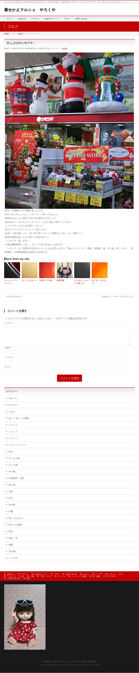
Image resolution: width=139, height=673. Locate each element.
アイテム (24, 574)
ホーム (86, 574)
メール (9, 361)
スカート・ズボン (116, 574)
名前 (8, 351)
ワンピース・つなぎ (15, 576)
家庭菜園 (60, 280)
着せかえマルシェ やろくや (30, 10)
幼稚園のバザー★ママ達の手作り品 (118, 296)
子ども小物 (14, 462)
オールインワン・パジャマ (11, 281)
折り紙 (12, 488)
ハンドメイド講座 (79, 576)
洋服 (11, 515)
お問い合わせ (71, 574)
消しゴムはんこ (16, 522)
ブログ (57, 574)
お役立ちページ (41, 574)
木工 (11, 502)
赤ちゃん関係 (15, 528)
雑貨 (11, 548)
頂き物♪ (12, 555)
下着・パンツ (46, 576)
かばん (12, 415)
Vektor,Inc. (84, 665)
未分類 (64, 48)
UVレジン (13, 402)
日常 (11, 495)
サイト (8, 370)
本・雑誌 (96, 576)
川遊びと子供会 (46, 280)
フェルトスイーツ (17, 448)
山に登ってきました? (99, 281)
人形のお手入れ (13, 578)
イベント (13, 428)
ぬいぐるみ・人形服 (19, 422)
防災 (11, 535)
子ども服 (13, 468)
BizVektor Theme (69, 665)
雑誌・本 (13, 542)
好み (11, 455)
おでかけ (13, 408)
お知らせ (11, 574)
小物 (32, 576)
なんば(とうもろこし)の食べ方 (82, 281)
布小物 (12, 475)
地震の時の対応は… (14, 296)
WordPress (55, 665)
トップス (99, 574)
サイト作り (111, 576)
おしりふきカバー (29, 280)
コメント (9, 323)
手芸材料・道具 (16, 482)
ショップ (13, 435)
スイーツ (13, 442)
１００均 (13, 562)
